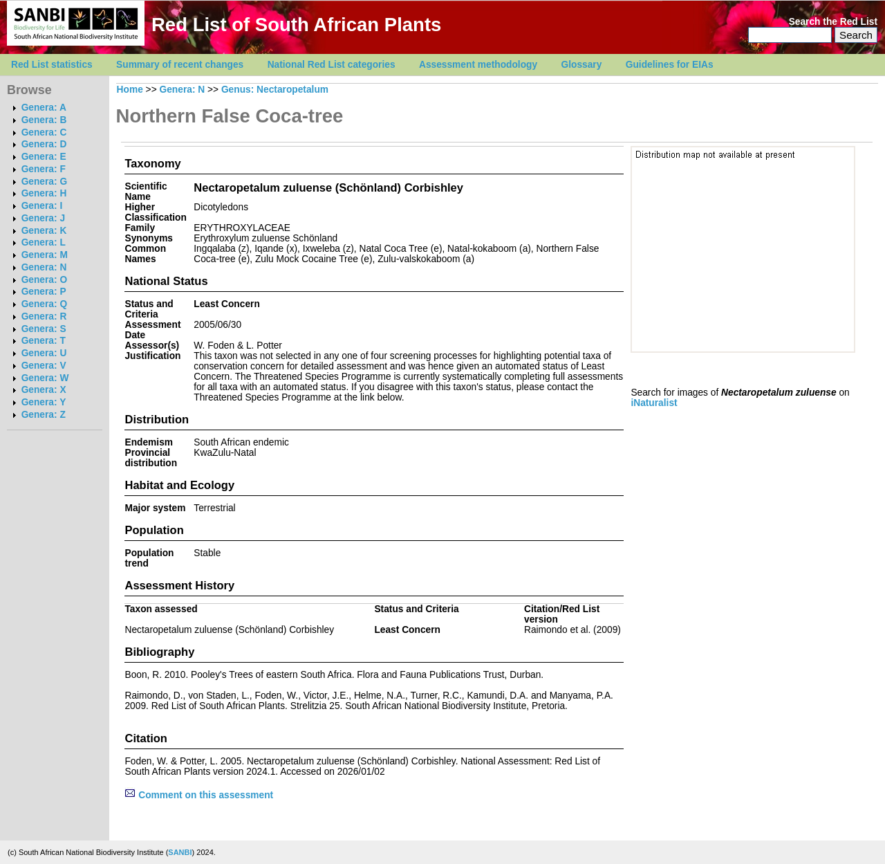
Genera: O (44, 280)
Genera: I (42, 206)
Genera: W (45, 378)
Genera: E (43, 156)
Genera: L (43, 242)
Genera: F (43, 169)
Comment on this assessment (198, 795)
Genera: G (44, 181)
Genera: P (43, 291)
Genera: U (44, 353)
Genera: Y (43, 402)
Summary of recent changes (179, 64)
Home (130, 89)
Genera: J (43, 218)
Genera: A (43, 107)
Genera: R (44, 316)
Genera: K (44, 231)
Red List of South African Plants (296, 24)
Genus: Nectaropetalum (274, 89)
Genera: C (44, 132)
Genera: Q (44, 304)
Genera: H (44, 193)
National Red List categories (331, 64)
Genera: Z (43, 415)
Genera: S (43, 329)
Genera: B (44, 120)
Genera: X (43, 390)
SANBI (180, 852)
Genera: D (44, 144)
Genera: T (43, 341)
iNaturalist (654, 403)
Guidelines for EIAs (670, 64)
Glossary (581, 64)
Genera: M (44, 255)
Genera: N (44, 267)
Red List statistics (52, 64)
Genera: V (43, 365)
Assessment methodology (478, 64)
